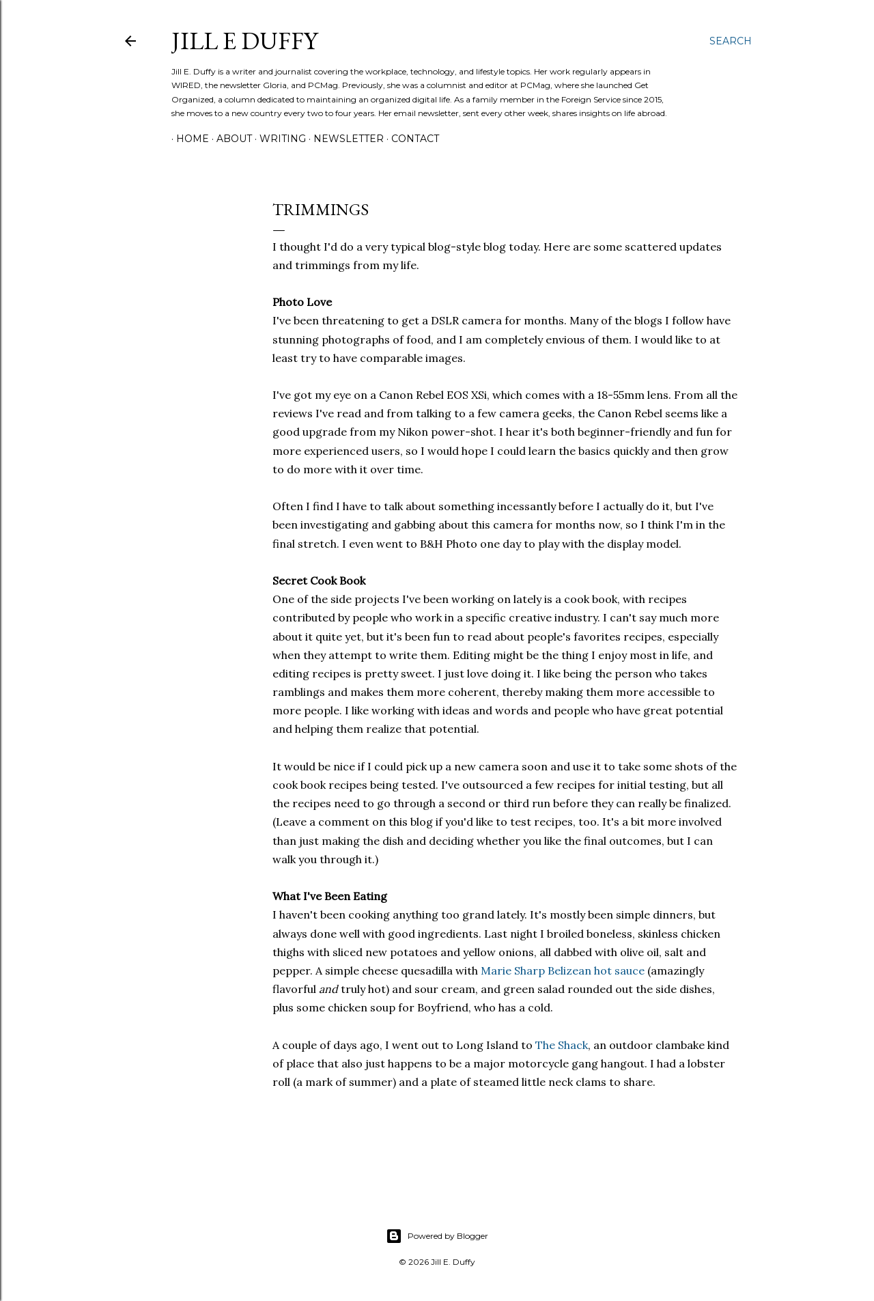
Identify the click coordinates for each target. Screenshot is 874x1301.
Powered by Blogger (437, 1236)
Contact (410, 138)
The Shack (561, 1045)
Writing (278, 138)
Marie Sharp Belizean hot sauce (563, 970)
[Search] (730, 41)
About (229, 138)
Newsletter (344, 138)
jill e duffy (244, 41)
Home (187, 138)
